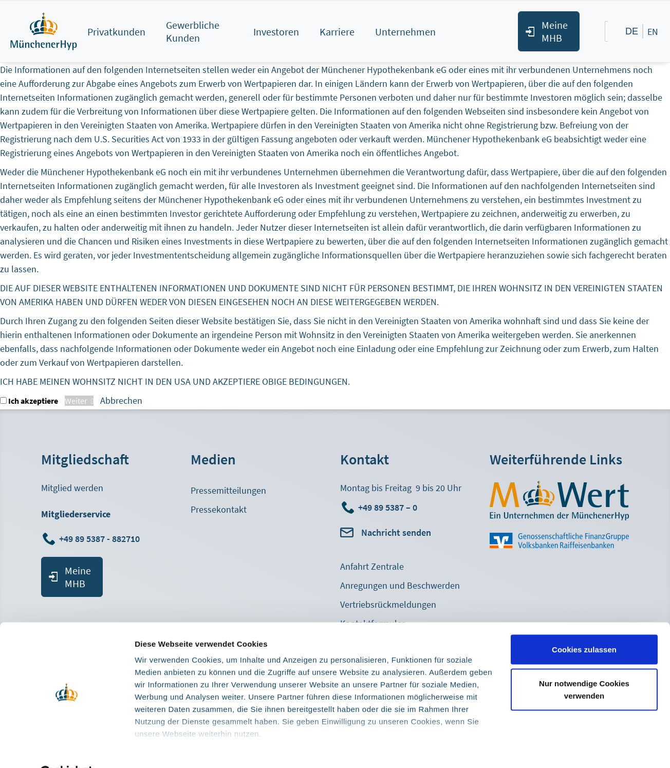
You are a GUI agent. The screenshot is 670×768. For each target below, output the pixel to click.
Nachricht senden (396, 532)
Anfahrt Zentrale (372, 566)
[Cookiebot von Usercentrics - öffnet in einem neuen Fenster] (66, 748)
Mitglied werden (72, 488)
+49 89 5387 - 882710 (100, 539)
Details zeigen (161, 747)
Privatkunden (116, 31)
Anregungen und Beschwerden (400, 585)
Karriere (337, 31)
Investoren (276, 31)
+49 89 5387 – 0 (387, 507)
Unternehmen (405, 31)
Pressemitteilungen (228, 490)
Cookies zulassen (584, 624)
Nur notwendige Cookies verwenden (584, 664)
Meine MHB (555, 31)
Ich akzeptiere (33, 401)
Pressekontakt (219, 509)
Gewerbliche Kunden (192, 31)
